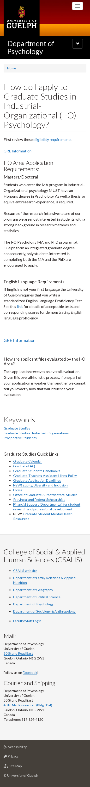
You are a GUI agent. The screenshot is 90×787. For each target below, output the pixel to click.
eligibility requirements (52, 139)
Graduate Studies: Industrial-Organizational (36, 433)
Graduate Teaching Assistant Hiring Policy (45, 476)
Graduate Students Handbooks (36, 471)
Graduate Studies (17, 428)
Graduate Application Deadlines (37, 480)
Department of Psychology (30, 47)
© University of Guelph (21, 775)
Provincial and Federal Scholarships (39, 499)
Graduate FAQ (24, 466)
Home (11, 68)
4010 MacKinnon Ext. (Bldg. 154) (28, 705)
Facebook (30, 672)
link (20, 306)
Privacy (19, 757)
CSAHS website (25, 571)
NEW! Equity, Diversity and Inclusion (40, 485)
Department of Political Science (36, 597)
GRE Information (17, 151)
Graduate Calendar (27, 461)
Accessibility (23, 748)
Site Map (20, 767)
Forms (17, 490)
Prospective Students (20, 438)
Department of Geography (33, 590)
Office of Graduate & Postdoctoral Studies (45, 495)
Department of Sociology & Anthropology (44, 611)
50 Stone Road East (18, 653)
